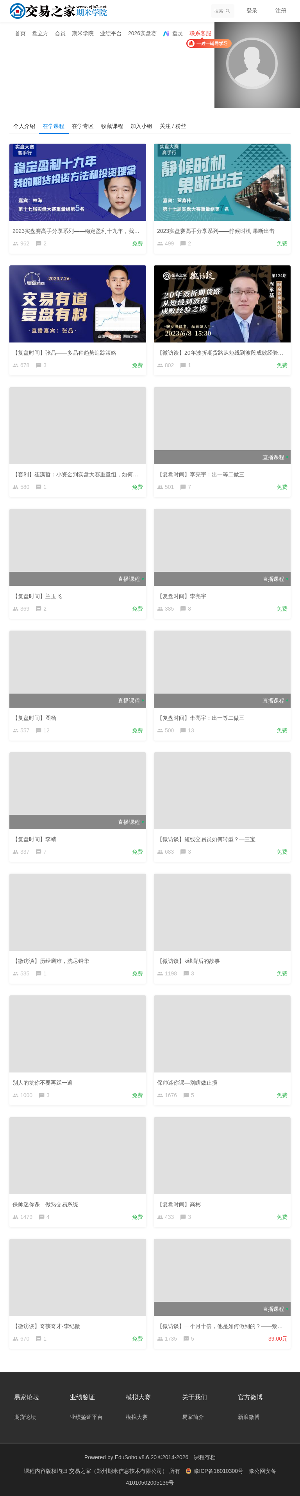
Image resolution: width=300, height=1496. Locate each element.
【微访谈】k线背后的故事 (188, 961)
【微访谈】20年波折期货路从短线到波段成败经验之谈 (223, 353)
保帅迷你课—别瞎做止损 (187, 1083)
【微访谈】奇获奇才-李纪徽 (46, 1326)
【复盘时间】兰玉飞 (37, 596)
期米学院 (83, 33)
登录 (251, 10)
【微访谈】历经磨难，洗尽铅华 (50, 961)
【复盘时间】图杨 (34, 717)
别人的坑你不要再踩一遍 (42, 1083)
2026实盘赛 (142, 33)
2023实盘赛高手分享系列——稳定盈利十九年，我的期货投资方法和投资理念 (106, 231)
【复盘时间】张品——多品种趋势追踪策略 (64, 353)
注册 (280, 10)
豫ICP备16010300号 (215, 1470)
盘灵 (173, 33)
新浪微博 (249, 1416)
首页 (20, 33)
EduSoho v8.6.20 (136, 1457)
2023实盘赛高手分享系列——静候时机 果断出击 (216, 231)
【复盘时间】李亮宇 (181, 596)
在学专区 (84, 126)
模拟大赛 (137, 1416)
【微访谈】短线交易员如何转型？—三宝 (206, 839)
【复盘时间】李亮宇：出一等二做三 (201, 474)
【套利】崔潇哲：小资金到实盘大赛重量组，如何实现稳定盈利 (89, 474)
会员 (60, 33)
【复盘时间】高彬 (179, 1204)
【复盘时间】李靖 (34, 839)
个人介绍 (24, 126)
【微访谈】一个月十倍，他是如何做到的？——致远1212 (226, 1326)
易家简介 (193, 1416)
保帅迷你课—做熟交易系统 (45, 1204)
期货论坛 (25, 1416)
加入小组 (143, 126)
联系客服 (200, 33)
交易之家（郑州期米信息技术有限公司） (119, 1470)
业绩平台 (111, 33)
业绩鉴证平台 (86, 1416)
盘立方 (40, 33)
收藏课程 (113, 126)
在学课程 (54, 126)
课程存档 (205, 1457)
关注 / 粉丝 (175, 126)
